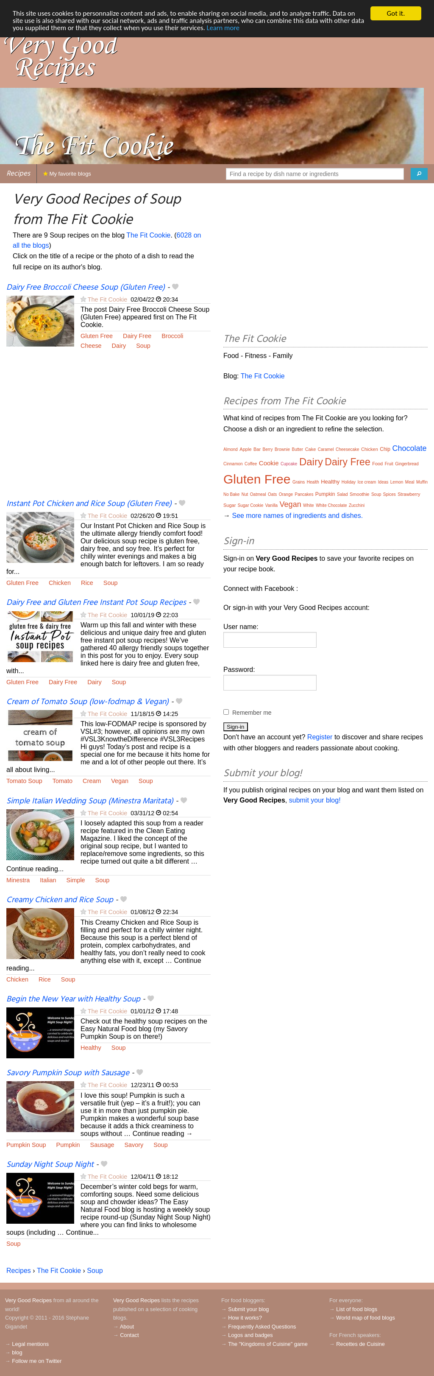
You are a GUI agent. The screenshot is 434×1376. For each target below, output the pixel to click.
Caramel (326, 449)
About (127, 1326)
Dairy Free (137, 336)
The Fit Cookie (148, 235)
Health (313, 482)
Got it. (396, 13)
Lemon (396, 482)
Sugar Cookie (251, 505)
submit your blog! (315, 800)
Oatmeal (258, 494)
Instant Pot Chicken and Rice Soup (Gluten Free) (89, 504)
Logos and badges (250, 1335)
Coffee (251, 463)
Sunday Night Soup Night (50, 1164)
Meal (410, 482)
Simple (76, 880)
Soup (143, 345)
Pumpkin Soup (26, 1144)
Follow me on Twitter (36, 1361)
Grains (298, 482)
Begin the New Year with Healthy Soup (73, 999)
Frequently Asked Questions (262, 1326)
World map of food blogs (365, 1317)
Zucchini (356, 505)
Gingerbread (407, 463)
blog (17, 1352)
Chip (385, 449)
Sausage (102, 1144)
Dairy (119, 345)
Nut (245, 494)
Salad (342, 494)
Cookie (269, 463)
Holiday (349, 482)
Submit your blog (248, 1309)
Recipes (18, 173)
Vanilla (271, 505)
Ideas (383, 482)
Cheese (91, 345)
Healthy (91, 1047)
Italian (48, 880)
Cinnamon (233, 463)
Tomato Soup (24, 780)
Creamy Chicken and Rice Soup (59, 900)
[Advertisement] (108, 429)
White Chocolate (331, 505)
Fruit (389, 463)
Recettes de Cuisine (360, 1344)
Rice (87, 582)
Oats (272, 494)
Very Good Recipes (28, 1300)
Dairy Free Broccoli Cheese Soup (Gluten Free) (85, 287)
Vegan (119, 780)
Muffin (422, 482)
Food (377, 463)
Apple (245, 449)
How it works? (245, 1317)
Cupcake (289, 463)
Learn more (241, 28)
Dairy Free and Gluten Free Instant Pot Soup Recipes (96, 602)
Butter (297, 449)
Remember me (252, 712)
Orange (286, 494)
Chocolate (409, 448)
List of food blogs (356, 1309)
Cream (92, 780)
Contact (129, 1335)
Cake (310, 449)
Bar (257, 449)
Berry (268, 449)
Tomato (62, 780)
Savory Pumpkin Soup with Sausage (67, 1073)
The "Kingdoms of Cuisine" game (268, 1344)
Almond (230, 449)
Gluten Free (97, 336)
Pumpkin (68, 1144)
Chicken (60, 582)
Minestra (18, 880)
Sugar (229, 505)
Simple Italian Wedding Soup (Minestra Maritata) (89, 801)
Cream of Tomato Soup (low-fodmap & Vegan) (87, 702)
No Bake (231, 494)
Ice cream (366, 482)
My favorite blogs (67, 174)
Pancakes (304, 494)
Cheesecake (347, 449)
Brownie (282, 449)
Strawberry (409, 494)
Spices (389, 494)
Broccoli (172, 336)
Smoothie (359, 494)
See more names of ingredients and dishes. (297, 515)
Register (320, 737)
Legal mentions (30, 1344)
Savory (133, 1144)
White (308, 505)
